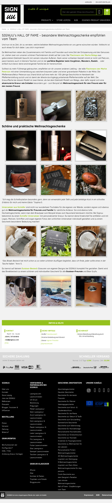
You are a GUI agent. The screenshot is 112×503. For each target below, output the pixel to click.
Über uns (5, 393)
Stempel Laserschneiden (39, 455)
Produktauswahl (51, 338)
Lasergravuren (35, 397)
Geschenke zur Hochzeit (67, 442)
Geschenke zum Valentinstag (69, 429)
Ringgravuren (35, 486)
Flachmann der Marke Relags (84, 55)
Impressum (88, 499)
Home (4, 29)
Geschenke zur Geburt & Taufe (70, 420)
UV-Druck (33, 403)
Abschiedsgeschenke (66, 393)
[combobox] (82, 12)
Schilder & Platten (37, 480)
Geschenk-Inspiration (70, 386)
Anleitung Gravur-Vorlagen (12, 458)
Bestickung (34, 406)
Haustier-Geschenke (66, 396)
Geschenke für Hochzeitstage (69, 432)
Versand (5, 430)
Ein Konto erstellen (103, 2)
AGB (97, 499)
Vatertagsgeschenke (66, 408)
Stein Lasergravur (37, 416)
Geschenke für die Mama (67, 417)
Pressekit (5, 408)
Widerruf (5, 436)
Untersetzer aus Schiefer (13, 207)
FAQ (6, 347)
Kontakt (9, 334)
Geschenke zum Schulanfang (69, 423)
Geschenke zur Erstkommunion (70, 439)
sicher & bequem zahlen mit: (22, 364)
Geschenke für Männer (66, 405)
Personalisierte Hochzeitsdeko (69, 435)
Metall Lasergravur (37, 413)
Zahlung (5, 433)
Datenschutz (107, 499)
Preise (4, 427)
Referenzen (6, 405)
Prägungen (34, 410)
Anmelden (88, 2)
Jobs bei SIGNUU (8, 402)
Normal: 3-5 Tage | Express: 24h (89, 364)
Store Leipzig (7, 399)
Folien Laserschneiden (38, 449)
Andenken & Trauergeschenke (69, 445)
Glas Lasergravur (36, 452)
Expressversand (47, 347)
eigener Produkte (52, 344)
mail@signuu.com (12, 343)
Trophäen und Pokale (38, 483)
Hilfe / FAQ (6, 455)
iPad (31, 477)
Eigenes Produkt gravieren (96, 20)
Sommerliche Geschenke (67, 426)
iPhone (32, 474)
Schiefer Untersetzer (29, 215)
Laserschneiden (36, 400)
